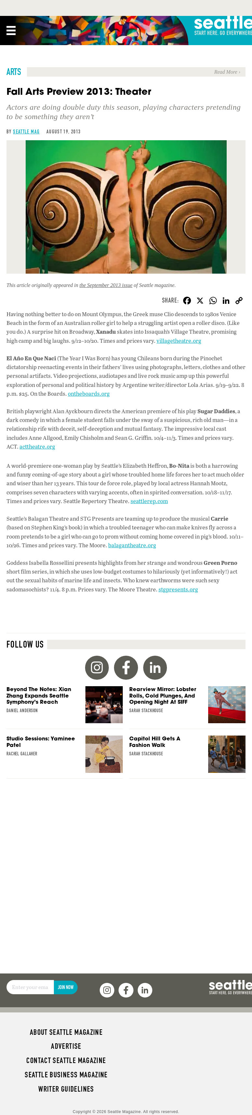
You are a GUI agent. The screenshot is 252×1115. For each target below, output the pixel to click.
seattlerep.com (149, 501)
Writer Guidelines (66, 1089)
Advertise (66, 1046)
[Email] (30, 987)
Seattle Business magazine (66, 1074)
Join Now (65, 987)
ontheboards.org (89, 393)
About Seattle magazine (66, 1032)
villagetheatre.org (179, 340)
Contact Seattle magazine (66, 1060)
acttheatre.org (37, 446)
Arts (13, 72)
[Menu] (11, 30)
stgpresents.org (178, 589)
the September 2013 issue (106, 285)
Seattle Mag (26, 132)
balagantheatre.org (132, 545)
